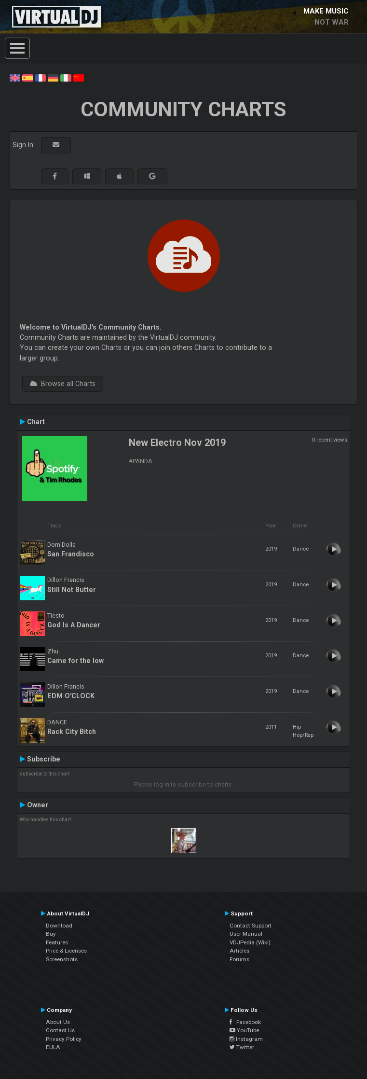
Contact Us (60, 1030)
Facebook (245, 1022)
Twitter (242, 1047)
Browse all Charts (62, 383)
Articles (239, 950)
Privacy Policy (64, 1039)
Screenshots (62, 959)
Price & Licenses (66, 950)
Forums (239, 959)
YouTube (244, 1030)
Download (59, 925)
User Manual (246, 933)
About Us (58, 1022)
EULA (53, 1047)
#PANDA (140, 461)
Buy (51, 933)
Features (57, 942)
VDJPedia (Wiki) (250, 942)
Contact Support (251, 925)
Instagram (246, 1039)
